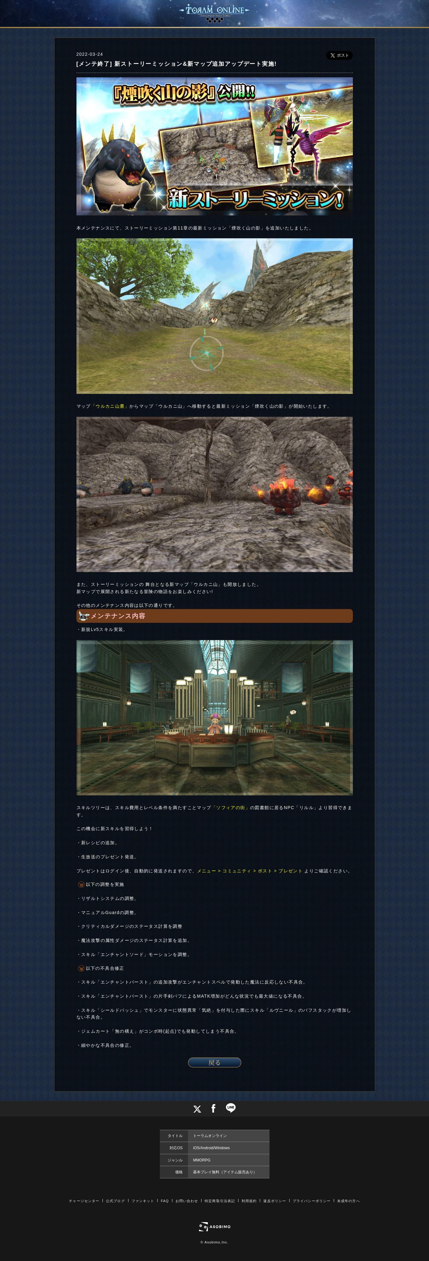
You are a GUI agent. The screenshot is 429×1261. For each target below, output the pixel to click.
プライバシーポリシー (312, 1201)
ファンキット (143, 1201)
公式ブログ (115, 1201)
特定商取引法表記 (220, 1201)
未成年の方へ (348, 1201)
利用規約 (249, 1201)
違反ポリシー (274, 1201)
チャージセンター (84, 1201)
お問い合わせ (186, 1201)
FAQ (165, 1201)
